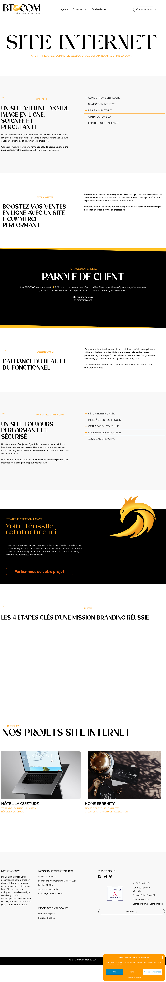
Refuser (133, 972)
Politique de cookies (134, 977)
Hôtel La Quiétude (20, 803)
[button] (161, 957)
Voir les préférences (152, 972)
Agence (64, 9)
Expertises (80, 9)
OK (114, 972)
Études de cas (99, 9)
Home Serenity (100, 803)
